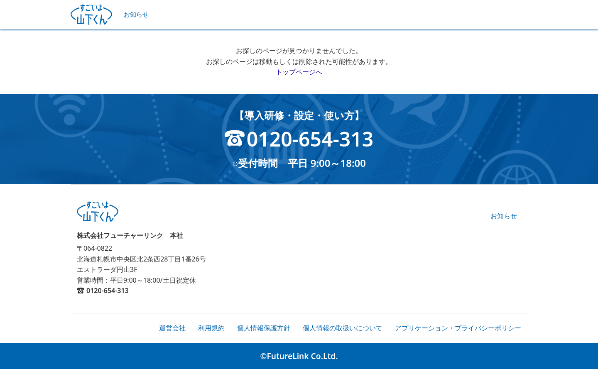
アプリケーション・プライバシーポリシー (458, 327)
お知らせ (136, 14)
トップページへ (299, 71)
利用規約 (211, 327)
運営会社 (172, 327)
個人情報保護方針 (263, 327)
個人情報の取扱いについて (342, 327)
